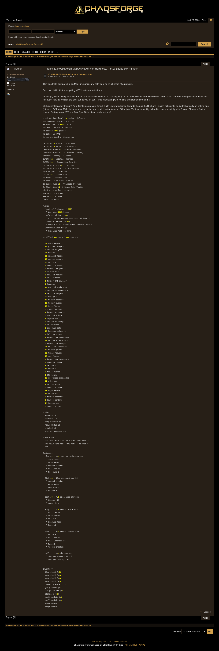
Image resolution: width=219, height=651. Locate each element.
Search (26, 52)
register (25, 26)
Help (17, 52)
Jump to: (176, 632)
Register (53, 52)
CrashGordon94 (15, 74)
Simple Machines (120, 642)
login (17, 26)
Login (43, 52)
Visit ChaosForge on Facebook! (29, 44)
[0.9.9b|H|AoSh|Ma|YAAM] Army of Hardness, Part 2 (71, 74)
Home (9, 52)
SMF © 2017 (107, 642)
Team (35, 52)
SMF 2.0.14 (96, 642)
